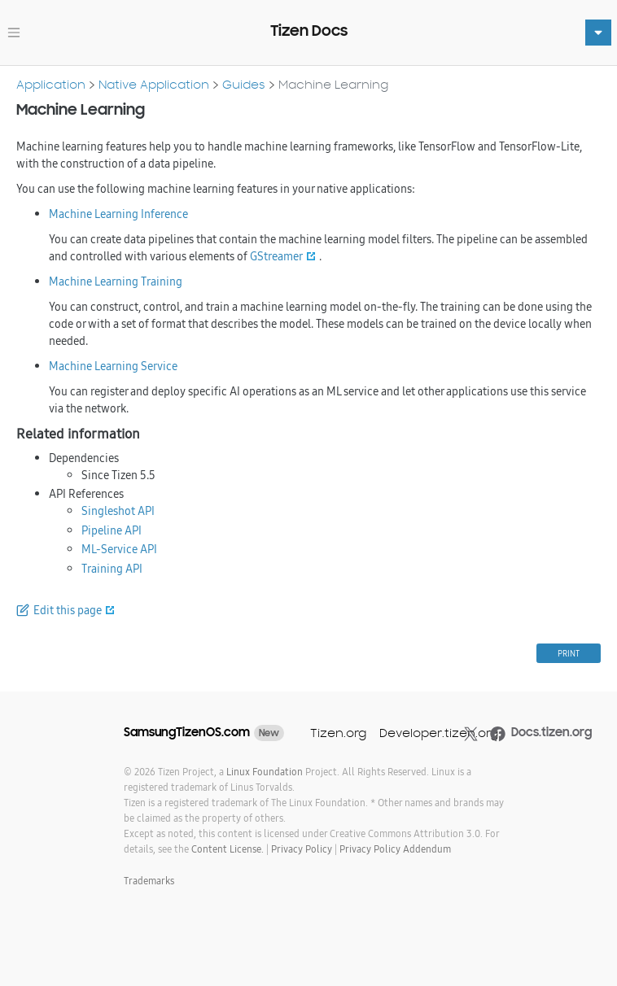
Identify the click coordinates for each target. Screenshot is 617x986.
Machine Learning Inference (118, 214)
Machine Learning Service (113, 366)
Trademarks (149, 881)
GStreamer (276, 256)
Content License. (227, 849)
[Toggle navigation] (14, 32)
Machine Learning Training (115, 281)
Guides (243, 84)
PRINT (569, 653)
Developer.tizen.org (438, 732)
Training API (111, 569)
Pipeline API (111, 530)
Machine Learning (333, 84)
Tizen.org (338, 732)
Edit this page (67, 610)
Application (50, 84)
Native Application (153, 84)
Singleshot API (118, 511)
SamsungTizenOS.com (187, 732)
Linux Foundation (264, 772)
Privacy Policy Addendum (395, 849)
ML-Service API (119, 549)
